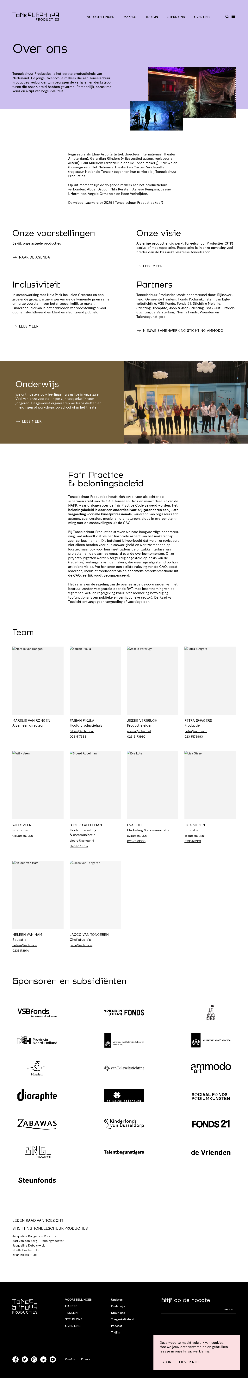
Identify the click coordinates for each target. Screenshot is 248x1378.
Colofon (70, 1359)
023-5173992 (136, 736)
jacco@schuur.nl (81, 945)
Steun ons (176, 17)
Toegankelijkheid (122, 1319)
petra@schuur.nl (195, 731)
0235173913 (192, 841)
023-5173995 (136, 841)
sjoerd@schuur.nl (82, 840)
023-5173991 (79, 736)
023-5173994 (79, 846)
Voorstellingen (101, 17)
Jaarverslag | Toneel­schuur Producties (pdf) (124, 203)
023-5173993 (193, 736)
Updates (117, 1299)
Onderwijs (118, 1306)
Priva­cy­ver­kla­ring (196, 1351)
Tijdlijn (152, 17)
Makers (130, 17)
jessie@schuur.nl (139, 731)
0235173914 (20, 950)
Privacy (85, 1359)
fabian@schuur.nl (82, 731)
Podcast (116, 1326)
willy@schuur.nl (23, 836)
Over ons (202, 17)
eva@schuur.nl (137, 836)
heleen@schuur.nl (24, 945)
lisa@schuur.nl (194, 836)
